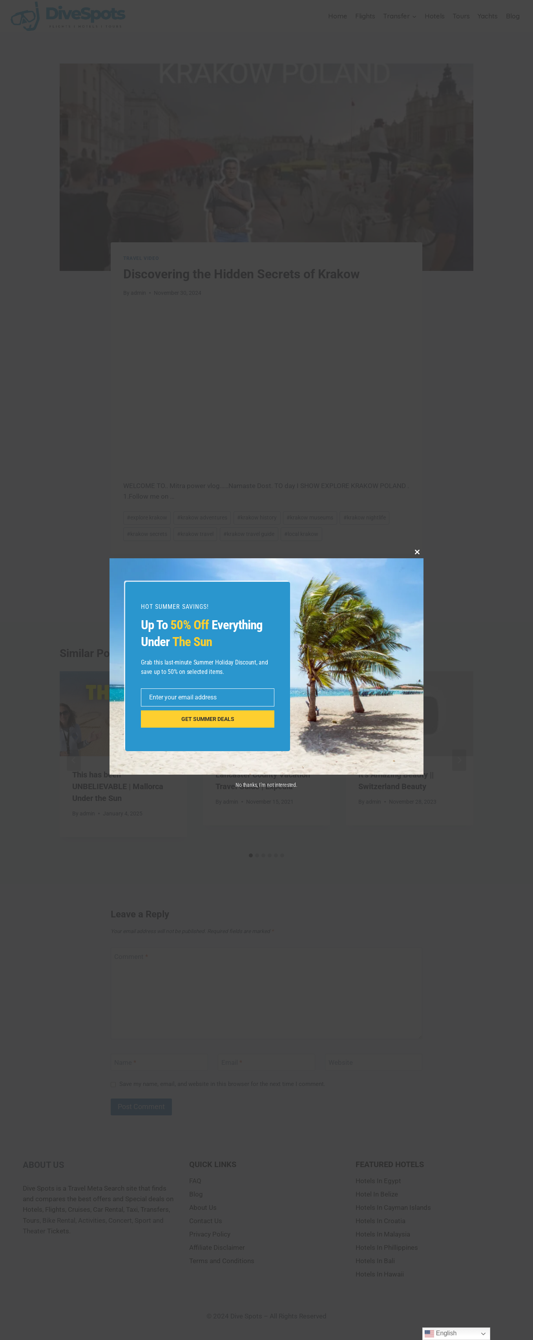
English (440, 1333)
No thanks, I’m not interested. (266, 785)
